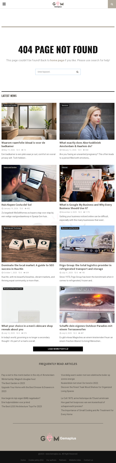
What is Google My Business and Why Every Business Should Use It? (86, 207)
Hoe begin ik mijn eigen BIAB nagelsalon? (21, 398)
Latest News (9, 96)
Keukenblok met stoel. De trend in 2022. (79, 383)
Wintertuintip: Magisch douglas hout (18, 379)
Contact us (88, 460)
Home (23, 460)
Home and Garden (10, 105)
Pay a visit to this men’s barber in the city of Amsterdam (28, 375)
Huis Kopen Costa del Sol (17, 205)
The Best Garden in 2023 (13, 383)
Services (65, 105)
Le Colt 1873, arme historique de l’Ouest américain (85, 398)
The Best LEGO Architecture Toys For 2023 (22, 406)
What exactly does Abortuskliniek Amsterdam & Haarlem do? (80, 145)
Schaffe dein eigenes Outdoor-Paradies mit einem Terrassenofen (86, 328)
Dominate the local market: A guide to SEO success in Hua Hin (28, 267)
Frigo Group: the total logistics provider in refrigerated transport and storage (85, 267)
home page (57, 60)
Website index (75, 460)
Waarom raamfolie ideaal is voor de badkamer (23, 145)
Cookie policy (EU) (36, 460)
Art (63, 289)
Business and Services (70, 228)
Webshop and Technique (12, 228)
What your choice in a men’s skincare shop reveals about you (27, 328)
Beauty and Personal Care (13, 289)
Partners (62, 460)
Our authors (51, 460)
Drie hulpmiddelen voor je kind (16, 402)
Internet (64, 167)
